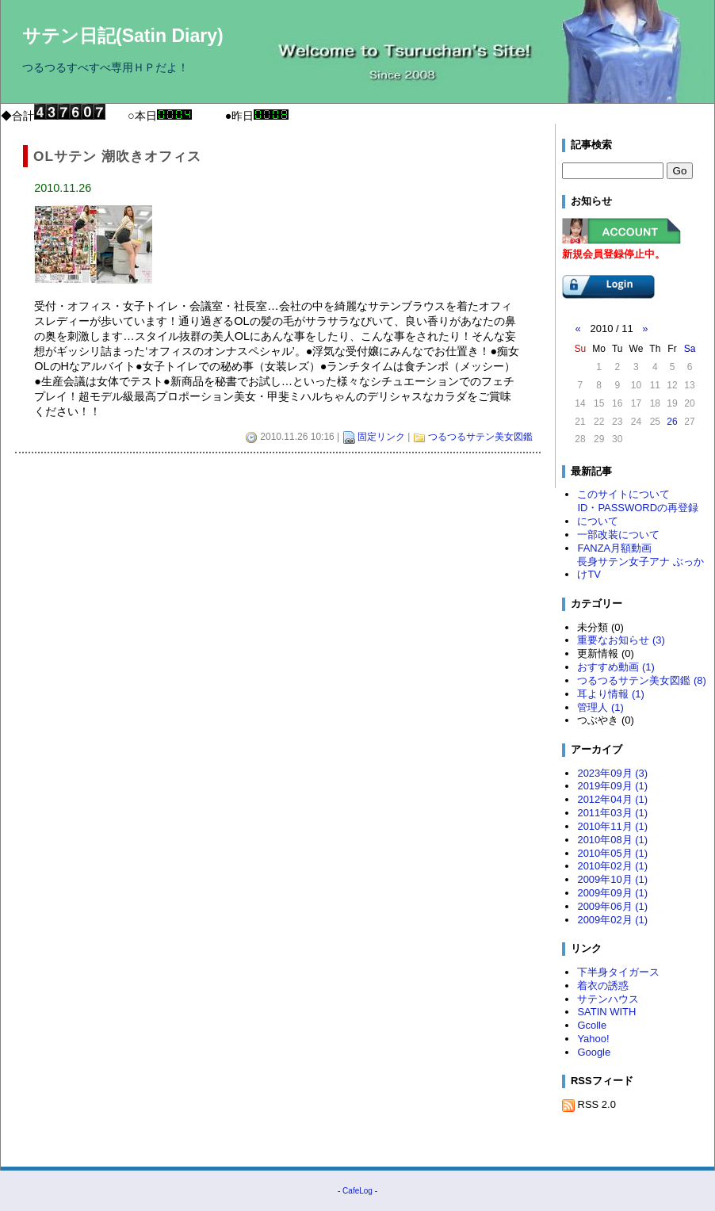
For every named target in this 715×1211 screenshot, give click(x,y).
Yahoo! (593, 1039)
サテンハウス (608, 999)
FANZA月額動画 (614, 548)
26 (672, 421)
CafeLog (357, 1190)
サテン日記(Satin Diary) (123, 35)
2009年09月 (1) (612, 893)
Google (593, 1052)
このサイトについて (623, 494)
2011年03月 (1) (612, 813)
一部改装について (618, 535)
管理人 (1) (600, 707)
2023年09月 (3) (612, 773)
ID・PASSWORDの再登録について (637, 514)
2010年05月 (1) (612, 853)
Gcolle (591, 1025)
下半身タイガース (618, 972)
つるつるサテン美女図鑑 (480, 436)
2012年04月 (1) (612, 799)
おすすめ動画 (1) (615, 667)
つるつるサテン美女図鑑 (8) (641, 680)
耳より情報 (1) (610, 694)
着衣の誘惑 (603, 985)
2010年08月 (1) (612, 840)
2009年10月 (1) (612, 879)
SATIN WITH (606, 1012)
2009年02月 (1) (612, 920)
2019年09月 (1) (612, 786)
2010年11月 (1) (612, 826)
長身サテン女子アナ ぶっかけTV (640, 568)
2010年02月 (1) (612, 866)
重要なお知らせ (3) (620, 640)
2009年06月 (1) (612, 906)
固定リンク (381, 436)
